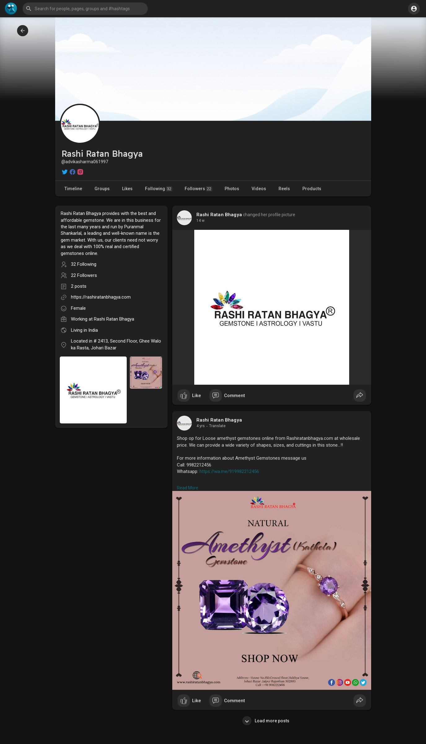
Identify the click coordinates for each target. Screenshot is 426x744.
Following (158, 188)
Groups (102, 188)
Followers (198, 188)
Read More (187, 487)
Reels (284, 188)
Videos (259, 188)
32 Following (83, 264)
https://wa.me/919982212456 (229, 471)
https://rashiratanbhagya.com (101, 297)
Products (311, 188)
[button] (85, 8)
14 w (200, 220)
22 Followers (84, 275)
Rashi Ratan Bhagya (114, 319)
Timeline (73, 188)
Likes (127, 188)
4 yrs (200, 426)
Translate (217, 426)
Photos (232, 188)
